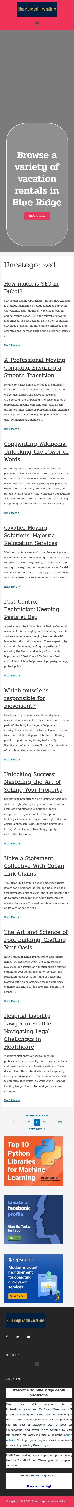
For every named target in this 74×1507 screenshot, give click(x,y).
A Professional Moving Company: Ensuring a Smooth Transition (34, 367)
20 (60, 1122)
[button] (37, 216)
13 (44, 1122)
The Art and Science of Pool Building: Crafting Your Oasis (36, 940)
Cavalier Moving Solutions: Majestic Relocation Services (30, 535)
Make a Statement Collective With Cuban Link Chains (34, 866)
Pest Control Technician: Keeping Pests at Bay (31, 609)
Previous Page (37, 1115)
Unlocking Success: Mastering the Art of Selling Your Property (33, 782)
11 (29, 1122)
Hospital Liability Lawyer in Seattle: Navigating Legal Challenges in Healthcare (28, 1031)
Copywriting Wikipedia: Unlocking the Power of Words (36, 451)
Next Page (37, 1129)
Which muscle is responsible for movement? (26, 698)
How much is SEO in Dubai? (31, 287)
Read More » (12, 345)
